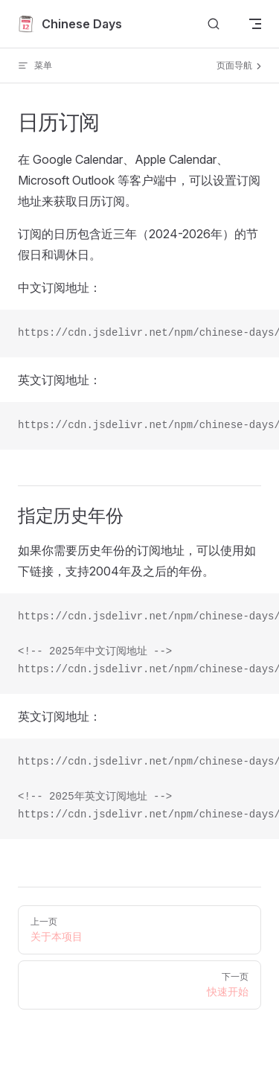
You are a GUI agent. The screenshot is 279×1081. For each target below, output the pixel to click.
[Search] (213, 24)
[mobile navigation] (255, 24)
